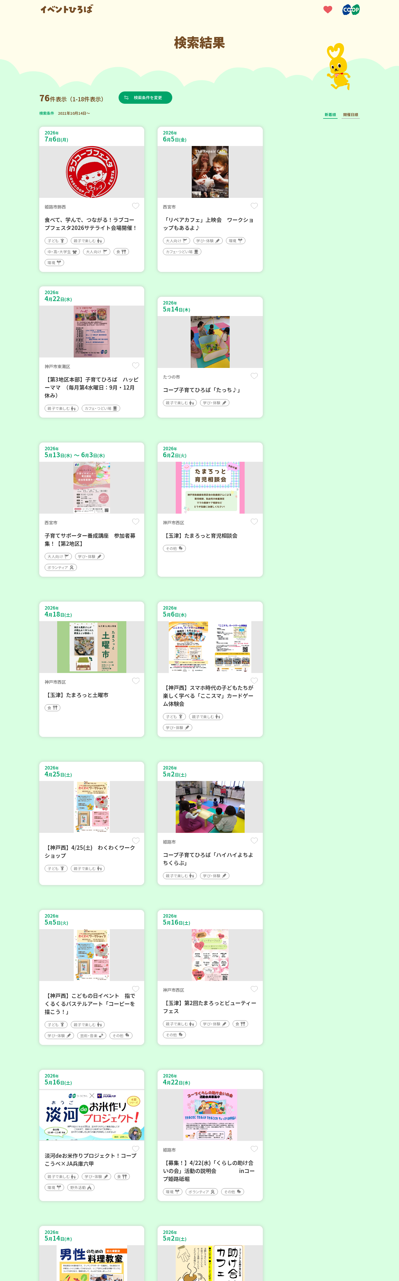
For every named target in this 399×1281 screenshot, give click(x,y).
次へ (231, 1120)
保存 (128, 206)
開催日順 (350, 114)
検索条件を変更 (150, 97)
